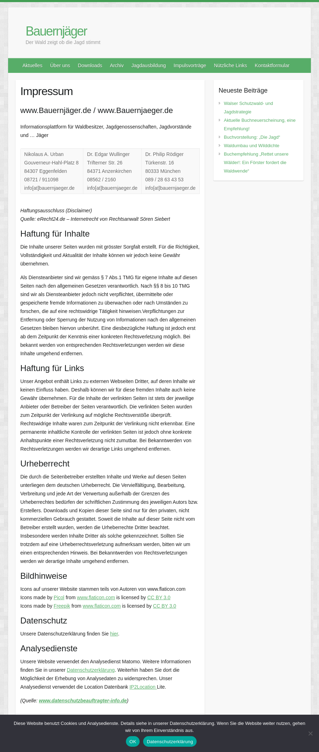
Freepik (62, 606)
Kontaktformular (272, 65)
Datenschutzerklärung (91, 670)
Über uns (60, 65)
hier (114, 634)
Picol (59, 597)
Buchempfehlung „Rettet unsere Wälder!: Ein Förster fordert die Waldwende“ (256, 162)
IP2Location (143, 687)
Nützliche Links (230, 65)
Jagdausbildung (148, 65)
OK (132, 741)
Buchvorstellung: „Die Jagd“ (252, 137)
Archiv (117, 65)
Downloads (90, 65)
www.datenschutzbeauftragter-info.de (83, 700)
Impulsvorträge (190, 65)
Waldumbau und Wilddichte (252, 145)
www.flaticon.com (96, 597)
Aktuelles (33, 65)
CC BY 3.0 (159, 597)
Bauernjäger (56, 31)
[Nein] (310, 733)
